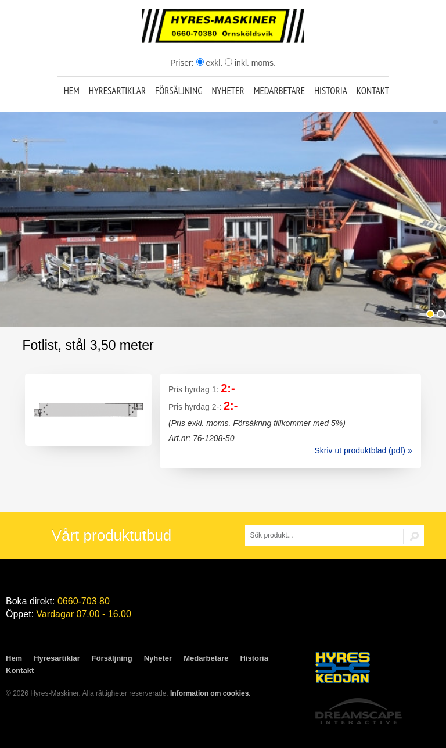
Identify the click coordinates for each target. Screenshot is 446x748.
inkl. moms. (250, 62)
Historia (330, 90)
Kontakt (373, 90)
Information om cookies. (210, 693)
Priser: (183, 62)
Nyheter (227, 90)
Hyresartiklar (117, 90)
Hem (72, 90)
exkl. (209, 62)
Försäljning (179, 90)
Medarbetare (279, 90)
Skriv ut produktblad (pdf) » (363, 450)
